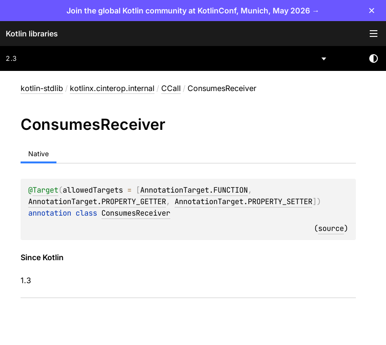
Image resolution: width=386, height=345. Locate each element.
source (331, 228)
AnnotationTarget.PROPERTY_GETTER (97, 201)
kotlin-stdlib (42, 88)
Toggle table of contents (373, 33)
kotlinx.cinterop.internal (112, 88)
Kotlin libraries (32, 33)
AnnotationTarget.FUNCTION (194, 190)
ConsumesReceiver (135, 213)
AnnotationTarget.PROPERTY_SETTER (243, 201)
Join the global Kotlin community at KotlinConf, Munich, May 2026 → (193, 10)
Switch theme (373, 58)
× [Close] (371, 10)
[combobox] (166, 58)
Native (38, 154)
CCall (171, 88)
